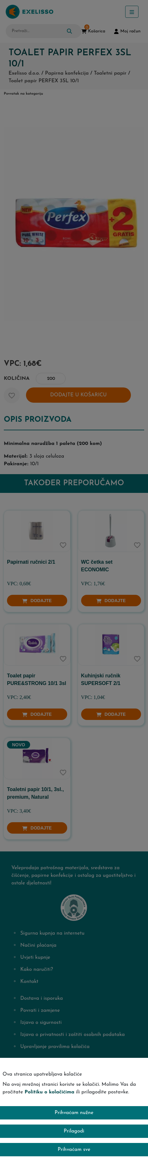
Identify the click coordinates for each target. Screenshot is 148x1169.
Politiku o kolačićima (49, 1092)
